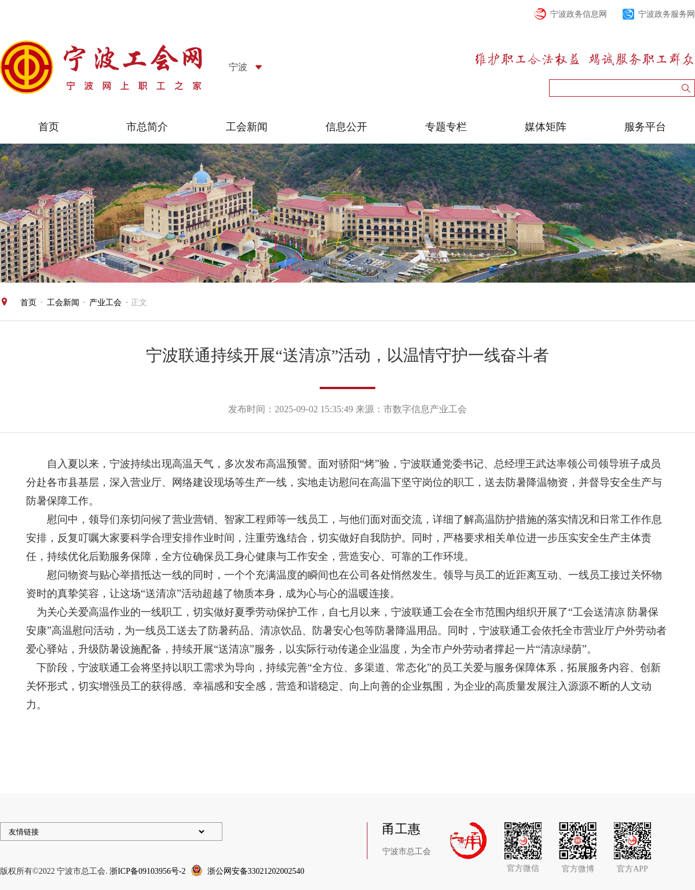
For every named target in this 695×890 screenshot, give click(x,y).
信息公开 (346, 127)
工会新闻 (247, 127)
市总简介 (147, 127)
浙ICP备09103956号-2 (147, 871)
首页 (48, 127)
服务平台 (645, 127)
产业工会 (105, 302)
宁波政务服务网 (666, 14)
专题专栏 (446, 127)
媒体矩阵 (545, 127)
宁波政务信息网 (578, 14)
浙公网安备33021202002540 (256, 871)
